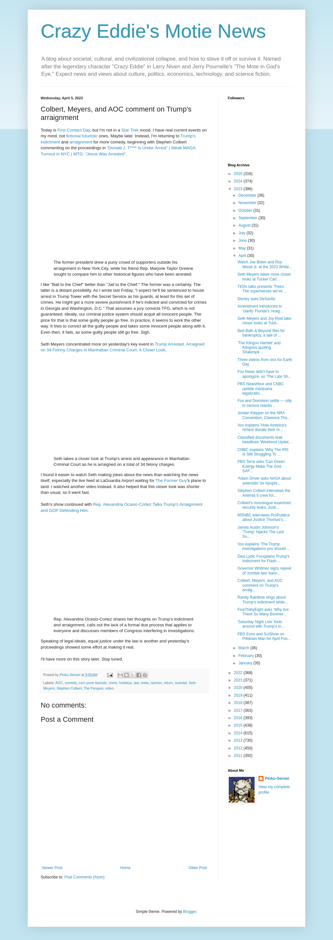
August (245, 225)
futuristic (90, 135)
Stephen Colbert (69, 688)
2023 (239, 189)
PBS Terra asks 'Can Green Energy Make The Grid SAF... (261, 466)
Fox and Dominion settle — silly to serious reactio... (264, 402)
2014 (239, 733)
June (243, 240)
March (244, 648)
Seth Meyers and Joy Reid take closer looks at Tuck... (264, 320)
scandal (181, 683)
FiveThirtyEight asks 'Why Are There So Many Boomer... (263, 611)
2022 (239, 673)
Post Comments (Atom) (84, 877)
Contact (74, 130)
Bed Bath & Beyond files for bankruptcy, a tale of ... (261, 333)
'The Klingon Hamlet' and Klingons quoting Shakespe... (258, 348)
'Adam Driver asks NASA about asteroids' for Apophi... (264, 480)
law (136, 683)
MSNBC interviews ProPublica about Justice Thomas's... (263, 517)
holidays (125, 683)
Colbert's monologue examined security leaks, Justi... (264, 505)
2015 (239, 725)
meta (144, 683)
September (248, 218)
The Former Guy (171, 480)
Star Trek (130, 130)
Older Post (197, 868)
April (242, 255)
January (245, 663)
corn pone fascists (93, 683)
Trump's (188, 135)
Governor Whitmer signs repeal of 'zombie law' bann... (264, 570)
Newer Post (52, 868)
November (247, 203)
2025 (239, 173)
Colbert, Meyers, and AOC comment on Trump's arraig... (260, 585)
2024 (239, 181)
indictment (50, 142)
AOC (59, 683)
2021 (239, 680)
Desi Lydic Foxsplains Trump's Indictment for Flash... (263, 558)
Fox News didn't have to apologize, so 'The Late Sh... (264, 373)
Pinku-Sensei (277, 778)
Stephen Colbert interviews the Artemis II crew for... (263, 492)
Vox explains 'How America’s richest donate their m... (262, 427)
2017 (239, 710)
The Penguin (93, 688)
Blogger (189, 911)
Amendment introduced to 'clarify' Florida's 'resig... (260, 308)
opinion (156, 683)
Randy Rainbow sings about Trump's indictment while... (262, 599)
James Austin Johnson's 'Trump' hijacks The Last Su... (260, 532)
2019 (239, 695)
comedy (71, 683)
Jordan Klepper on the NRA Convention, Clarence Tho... (263, 415)
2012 (239, 748)
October (245, 210)
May (242, 248)
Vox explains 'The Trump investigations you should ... (263, 546)
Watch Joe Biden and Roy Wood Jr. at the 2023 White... (264, 264)
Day (86, 130)
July (242, 233)
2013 (239, 740)
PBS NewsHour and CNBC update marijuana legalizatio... (260, 389)
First (61, 130)
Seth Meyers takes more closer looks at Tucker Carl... (264, 276)
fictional (73, 135)
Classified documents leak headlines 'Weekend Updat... (264, 439)
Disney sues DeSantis (256, 299)
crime (113, 683)
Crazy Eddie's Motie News (153, 31)
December (247, 195)
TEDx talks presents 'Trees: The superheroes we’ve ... (262, 288)
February (246, 655)
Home (125, 868)
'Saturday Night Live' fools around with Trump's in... (260, 624)
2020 (239, 687)
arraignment (80, 142)
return (168, 683)
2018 (239, 702)
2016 (239, 718)
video (109, 688)
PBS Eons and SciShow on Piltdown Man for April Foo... (264, 636)
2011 (239, 755)
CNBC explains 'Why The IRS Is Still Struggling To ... (262, 451)
